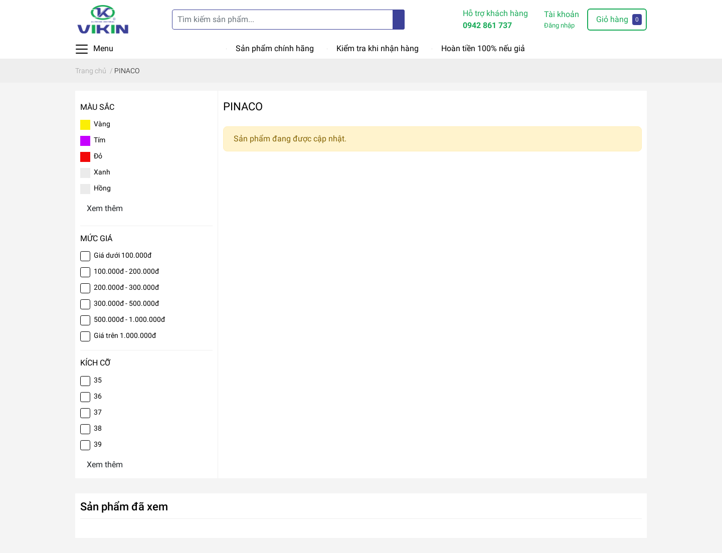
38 (98, 428)
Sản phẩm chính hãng (275, 48)
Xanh (102, 172)
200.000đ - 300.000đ (126, 287)
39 (98, 444)
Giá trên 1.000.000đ (125, 335)
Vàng (102, 124)
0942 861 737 (487, 25)
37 (98, 412)
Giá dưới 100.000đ (122, 255)
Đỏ (98, 156)
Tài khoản (561, 14)
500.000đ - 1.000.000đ (129, 319)
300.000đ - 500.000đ (126, 303)
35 (98, 380)
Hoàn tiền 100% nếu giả (483, 48)
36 (98, 396)
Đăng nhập (559, 25)
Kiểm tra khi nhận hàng (377, 48)
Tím (99, 140)
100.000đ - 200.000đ (126, 271)
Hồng (102, 188)
